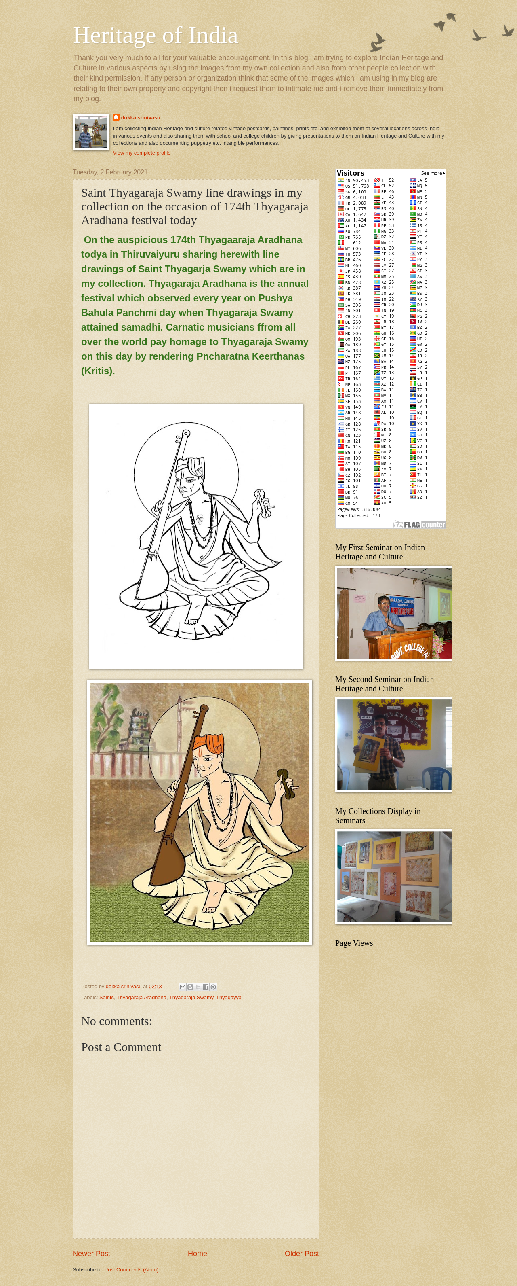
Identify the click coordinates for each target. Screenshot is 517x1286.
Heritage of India (155, 34)
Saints (106, 997)
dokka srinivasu (140, 117)
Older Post (302, 1254)
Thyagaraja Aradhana (141, 997)
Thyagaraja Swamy (191, 997)
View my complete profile (142, 153)
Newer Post (91, 1254)
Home (197, 1254)
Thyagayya (229, 997)
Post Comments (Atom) (132, 1270)
